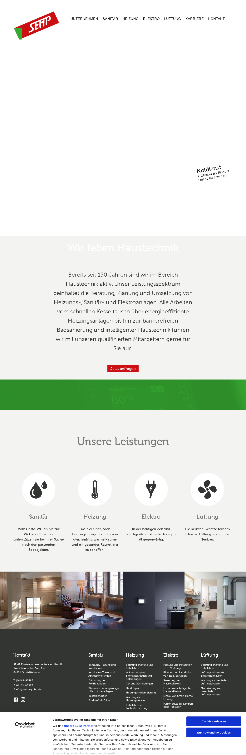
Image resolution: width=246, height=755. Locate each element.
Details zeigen (204, 747)
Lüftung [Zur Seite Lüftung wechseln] (209, 655)
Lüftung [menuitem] (172, 19)
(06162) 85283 (24, 680)
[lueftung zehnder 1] (215, 600)
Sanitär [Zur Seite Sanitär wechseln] (95, 655)
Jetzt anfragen (123, 368)
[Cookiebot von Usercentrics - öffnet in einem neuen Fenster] (25, 699)
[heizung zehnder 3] (92, 600)
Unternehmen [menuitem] (84, 19)
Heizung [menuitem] (131, 19)
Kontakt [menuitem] (216, 19)
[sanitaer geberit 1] (31, 600)
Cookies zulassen (214, 695)
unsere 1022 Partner (79, 700)
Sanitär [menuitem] (110, 19)
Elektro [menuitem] (151, 19)
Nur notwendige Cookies (214, 707)
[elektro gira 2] (153, 600)
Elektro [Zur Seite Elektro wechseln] (171, 655)
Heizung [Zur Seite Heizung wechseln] (135, 655)
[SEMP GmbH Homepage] (36, 25)
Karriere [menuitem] (194, 19)
